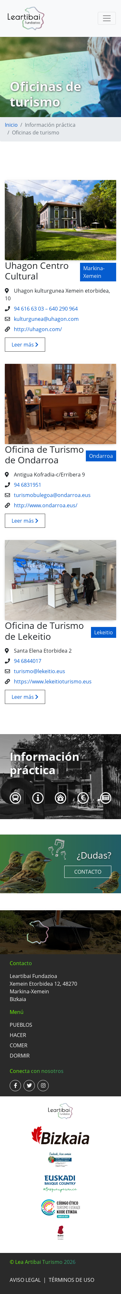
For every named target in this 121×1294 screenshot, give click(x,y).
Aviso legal (25, 1279)
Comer (18, 1045)
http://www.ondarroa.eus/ (45, 505)
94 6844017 (27, 660)
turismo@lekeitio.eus (39, 671)
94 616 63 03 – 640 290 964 (45, 308)
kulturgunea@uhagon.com (46, 318)
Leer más (25, 344)
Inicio (11, 124)
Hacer (18, 1035)
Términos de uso (71, 1279)
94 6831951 (27, 484)
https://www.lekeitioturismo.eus (52, 681)
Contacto (87, 871)
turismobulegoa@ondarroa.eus (52, 495)
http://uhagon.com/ (37, 329)
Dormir (20, 1055)
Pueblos (21, 1024)
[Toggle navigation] (107, 18)
